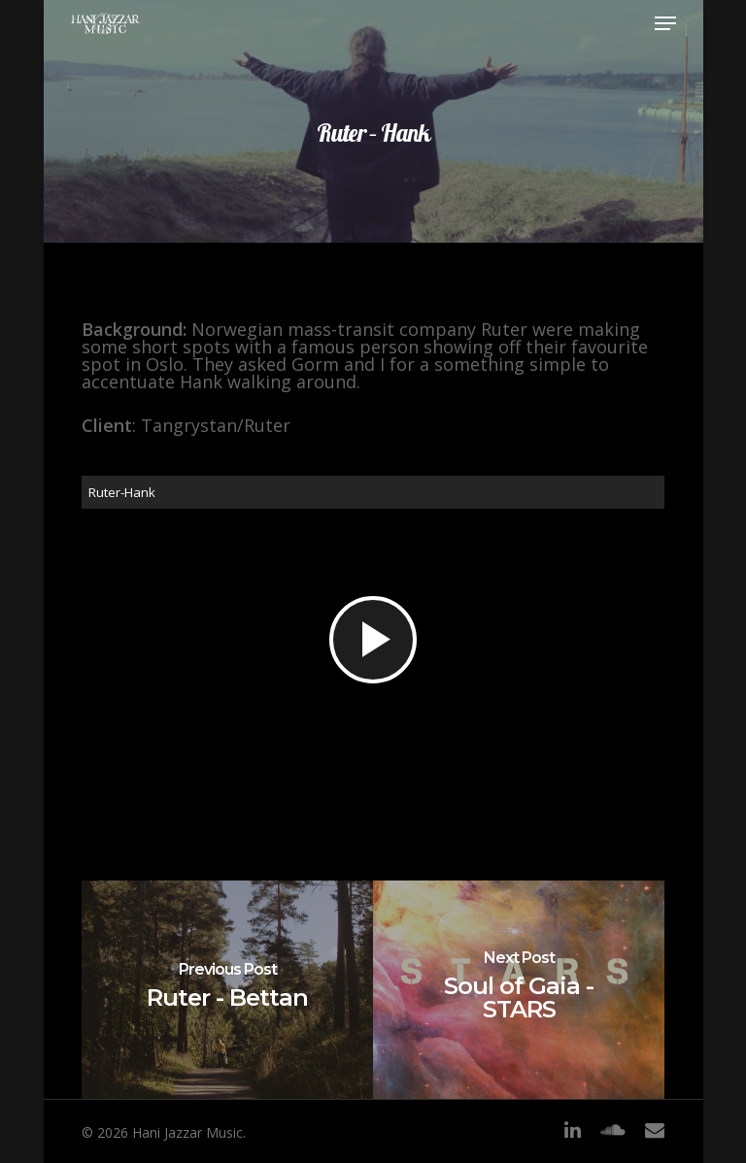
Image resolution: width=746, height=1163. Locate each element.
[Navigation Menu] (665, 23)
